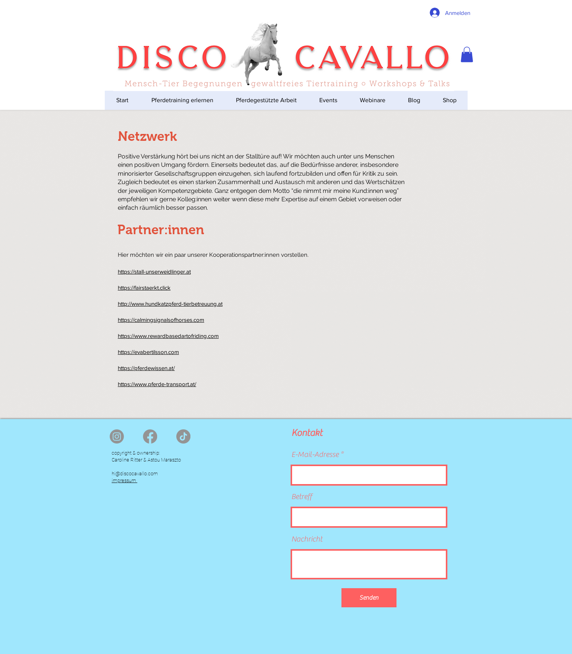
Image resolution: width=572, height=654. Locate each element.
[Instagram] (117, 436)
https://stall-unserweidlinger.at (154, 271)
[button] (466, 54)
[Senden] (368, 597)
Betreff (301, 497)
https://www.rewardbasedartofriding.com (168, 336)
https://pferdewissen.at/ (146, 368)
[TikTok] (183, 436)
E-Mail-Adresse (315, 454)
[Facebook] (150, 436)
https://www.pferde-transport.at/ (157, 384)
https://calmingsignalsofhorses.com (161, 319)
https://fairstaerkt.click (144, 287)
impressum (124, 480)
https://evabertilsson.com (148, 352)
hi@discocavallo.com (135, 473)
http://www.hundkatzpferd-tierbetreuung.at (170, 303)
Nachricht (306, 539)
